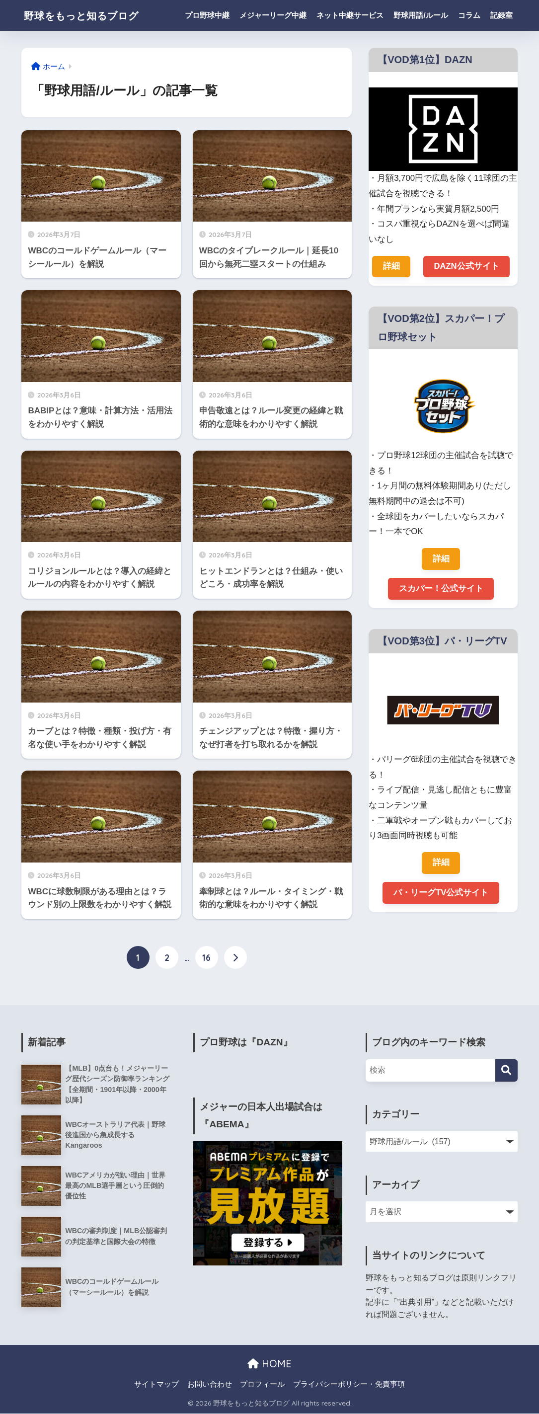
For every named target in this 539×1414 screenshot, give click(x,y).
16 (206, 957)
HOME (269, 1363)
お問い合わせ (209, 1385)
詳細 (391, 266)
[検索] (506, 1070)
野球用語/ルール (420, 15)
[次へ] (235, 957)
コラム (469, 15)
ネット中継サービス (350, 15)
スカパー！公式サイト (441, 589)
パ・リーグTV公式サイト (440, 893)
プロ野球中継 (207, 15)
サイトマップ (156, 1385)
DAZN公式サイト (466, 266)
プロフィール (262, 1385)
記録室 (501, 15)
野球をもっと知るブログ (91, 15)
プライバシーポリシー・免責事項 (349, 1385)
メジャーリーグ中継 (273, 15)
